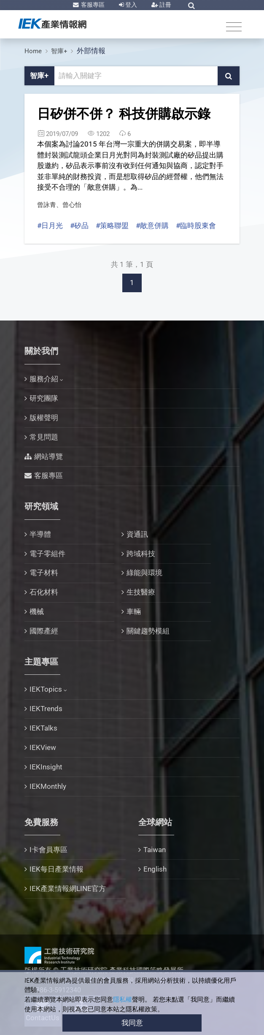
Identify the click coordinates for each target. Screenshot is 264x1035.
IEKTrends (46, 708)
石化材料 (44, 592)
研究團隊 (44, 398)
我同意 (132, 1023)
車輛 (134, 611)
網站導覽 (48, 456)
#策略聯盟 (112, 225)
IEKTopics (46, 689)
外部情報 (91, 50)
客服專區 (92, 4)
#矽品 (79, 225)
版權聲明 (44, 417)
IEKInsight (46, 767)
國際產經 (44, 631)
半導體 (40, 534)
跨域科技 (141, 553)
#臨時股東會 (196, 225)
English (155, 869)
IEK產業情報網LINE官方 (68, 888)
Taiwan (154, 849)
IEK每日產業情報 (57, 869)
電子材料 (44, 572)
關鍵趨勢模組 (148, 631)
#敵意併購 (152, 225)
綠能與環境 (144, 572)
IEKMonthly (48, 786)
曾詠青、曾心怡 (59, 205)
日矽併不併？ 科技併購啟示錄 (123, 113)
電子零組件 (47, 553)
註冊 (164, 4)
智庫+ (59, 51)
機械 (37, 611)
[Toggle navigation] (234, 26)
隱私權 (122, 999)
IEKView (43, 747)
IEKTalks (43, 728)
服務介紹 (44, 379)
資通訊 (137, 534)
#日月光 (50, 225)
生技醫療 (141, 592)
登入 (130, 4)
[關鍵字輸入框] (136, 76)
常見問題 (44, 437)
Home (33, 51)
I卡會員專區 (48, 849)
